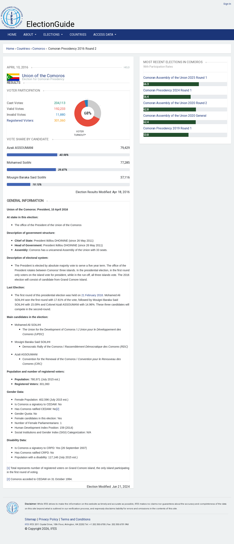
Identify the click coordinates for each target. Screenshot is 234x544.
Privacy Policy (48, 519)
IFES (27, 524)
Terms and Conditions (75, 519)
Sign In (227, 3)
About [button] (28, 34)
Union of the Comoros (43, 75)
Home (12, 34)
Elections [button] (51, 34)
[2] (57, 409)
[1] (8, 468)
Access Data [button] (103, 34)
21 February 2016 (92, 295)
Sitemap (30, 519)
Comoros (38, 48)
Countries (78, 34)
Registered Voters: (20, 120)
